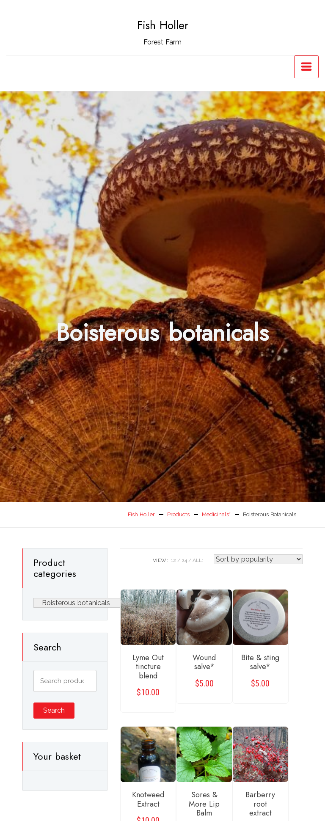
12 (173, 560)
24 (184, 560)
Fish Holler (162, 25)
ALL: (198, 560)
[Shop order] (258, 559)
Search (54, 710)
